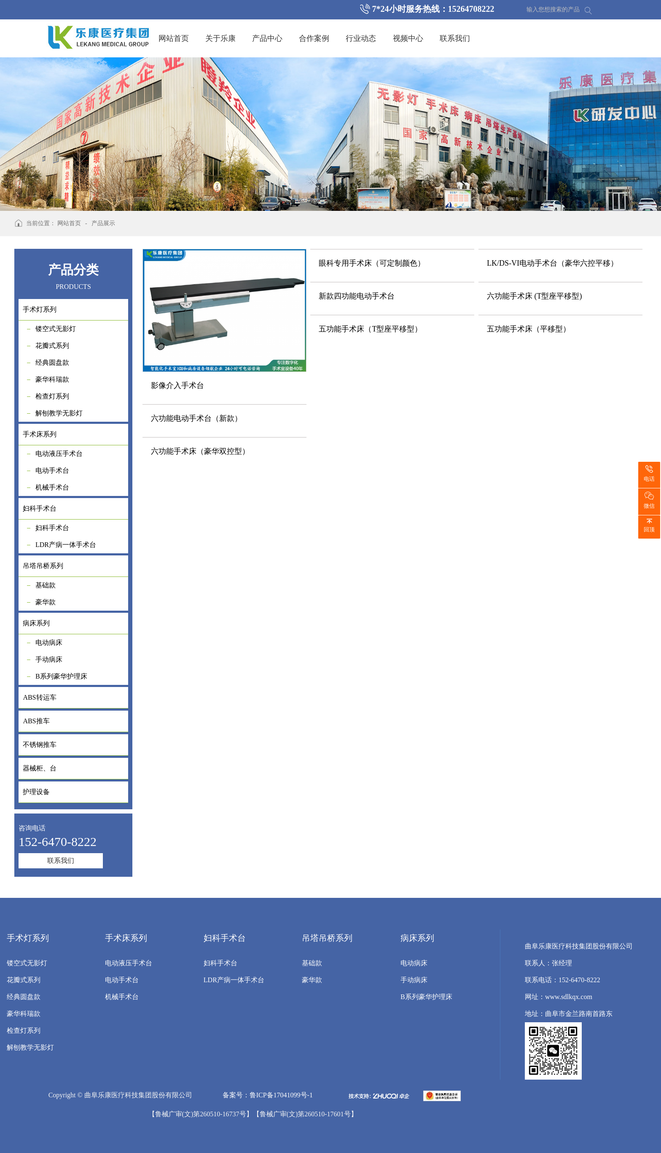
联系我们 (455, 38)
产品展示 (103, 223)
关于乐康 (220, 38)
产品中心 (267, 38)
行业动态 (361, 38)
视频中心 (408, 38)
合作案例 (314, 38)
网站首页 (174, 38)
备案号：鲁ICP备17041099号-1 (268, 1095)
